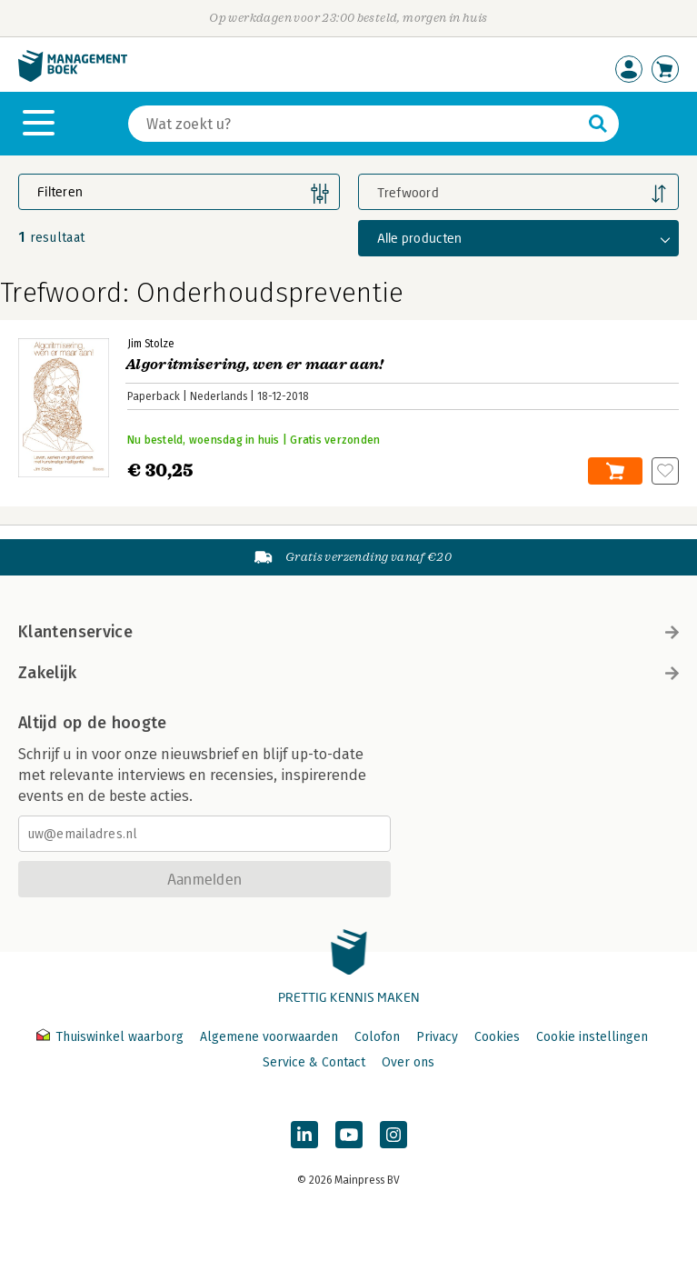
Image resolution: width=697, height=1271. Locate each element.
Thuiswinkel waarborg (111, 1037)
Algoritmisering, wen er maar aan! (254, 364)
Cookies (497, 1037)
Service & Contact (314, 1062)
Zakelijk (348, 673)
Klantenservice (348, 632)
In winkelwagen (615, 471)
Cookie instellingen (592, 1037)
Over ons (408, 1062)
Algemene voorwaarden (269, 1037)
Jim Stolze (150, 343)
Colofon (377, 1037)
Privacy (437, 1037)
